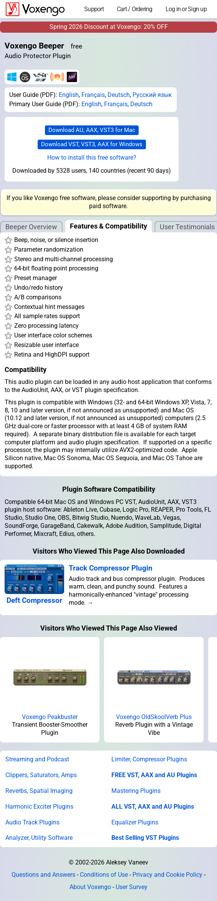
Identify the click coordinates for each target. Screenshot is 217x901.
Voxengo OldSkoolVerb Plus (154, 717)
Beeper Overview (31, 227)
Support (94, 9)
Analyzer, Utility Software (39, 837)
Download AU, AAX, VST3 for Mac (91, 130)
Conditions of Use (104, 874)
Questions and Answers (43, 874)
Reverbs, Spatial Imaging (39, 790)
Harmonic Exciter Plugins (39, 806)
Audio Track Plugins (32, 822)
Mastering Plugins (136, 790)
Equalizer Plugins (134, 822)
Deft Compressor (34, 600)
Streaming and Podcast (37, 759)
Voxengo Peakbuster (50, 717)
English (69, 94)
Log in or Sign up (186, 9)
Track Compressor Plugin (110, 568)
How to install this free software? (91, 157)
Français (93, 94)
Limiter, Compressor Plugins (149, 759)
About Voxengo (90, 887)
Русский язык (152, 94)
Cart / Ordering (134, 9)
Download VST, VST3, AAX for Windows (91, 144)
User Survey (131, 887)
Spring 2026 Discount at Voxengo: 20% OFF (109, 26)
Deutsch (119, 94)
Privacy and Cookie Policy (167, 874)
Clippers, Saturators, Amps (41, 775)
